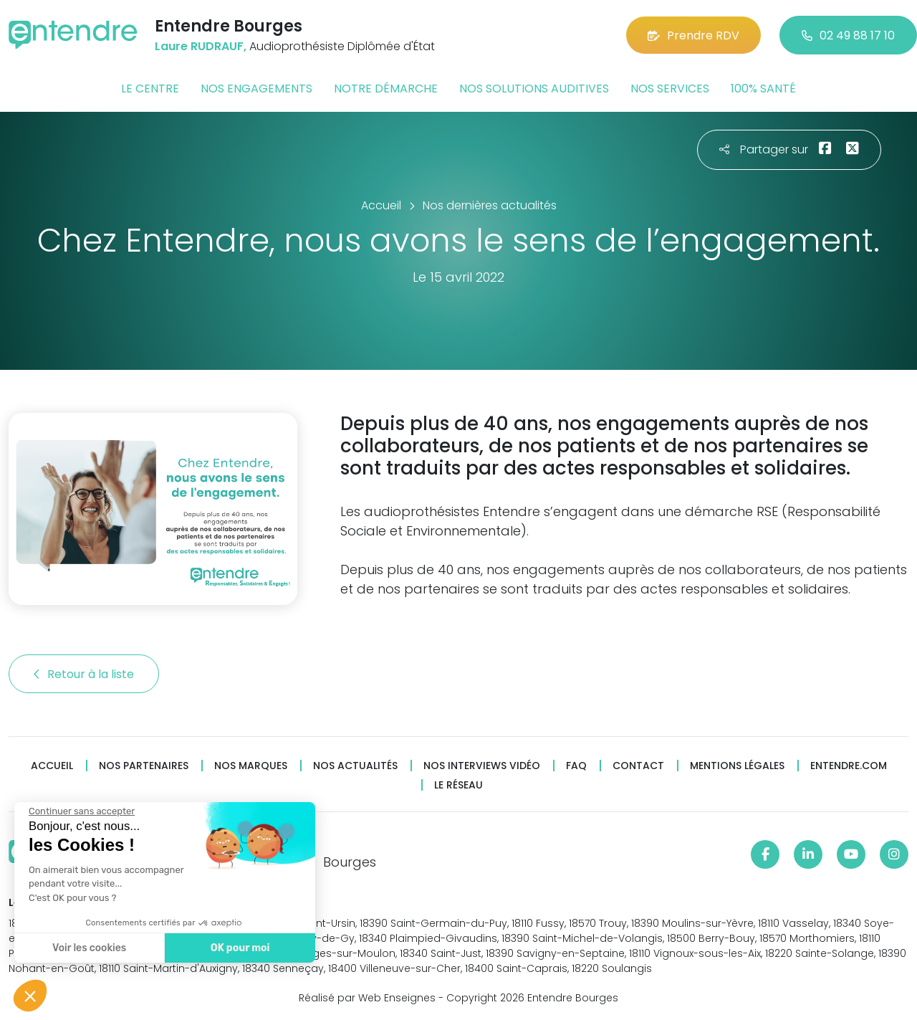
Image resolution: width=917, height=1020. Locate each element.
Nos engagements (256, 88)
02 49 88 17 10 (848, 35)
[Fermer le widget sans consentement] (80, 811)
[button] (30, 995)
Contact (638, 766)
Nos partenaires (143, 766)
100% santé (763, 88)
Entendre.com (848, 766)
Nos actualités (355, 766)
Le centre (150, 88)
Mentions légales (737, 766)
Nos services (669, 88)
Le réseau (458, 785)
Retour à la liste (84, 674)
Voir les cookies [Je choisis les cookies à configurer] (88, 948)
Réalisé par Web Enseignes (367, 998)
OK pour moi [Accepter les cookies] (238, 948)
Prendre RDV (693, 35)
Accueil (52, 766)
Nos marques (250, 766)
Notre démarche (386, 88)
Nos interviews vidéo (481, 766)
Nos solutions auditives (534, 88)
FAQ (576, 766)
